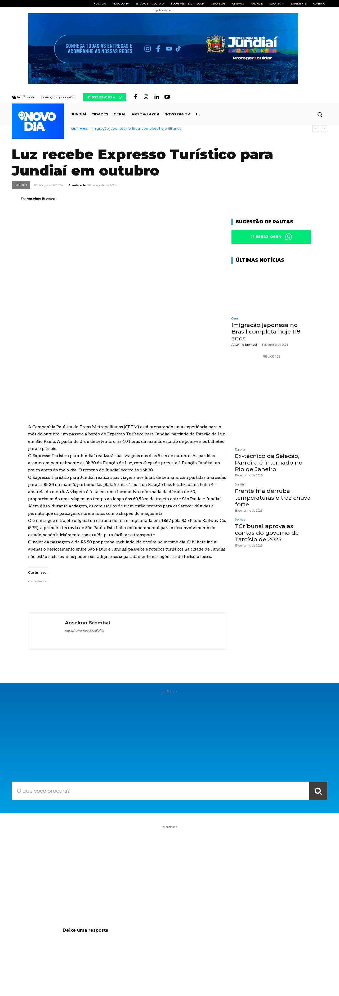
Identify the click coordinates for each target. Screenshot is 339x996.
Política (240, 520)
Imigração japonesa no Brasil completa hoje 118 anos (136, 128)
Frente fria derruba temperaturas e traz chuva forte (273, 498)
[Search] (318, 704)
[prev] (315, 128)
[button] (319, 114)
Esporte (240, 450)
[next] (324, 128)
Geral (235, 319)
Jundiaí (21, 185)
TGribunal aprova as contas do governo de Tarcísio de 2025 (267, 533)
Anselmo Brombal (41, 198)
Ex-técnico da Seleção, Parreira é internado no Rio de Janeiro (268, 463)
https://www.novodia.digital (84, 544)
